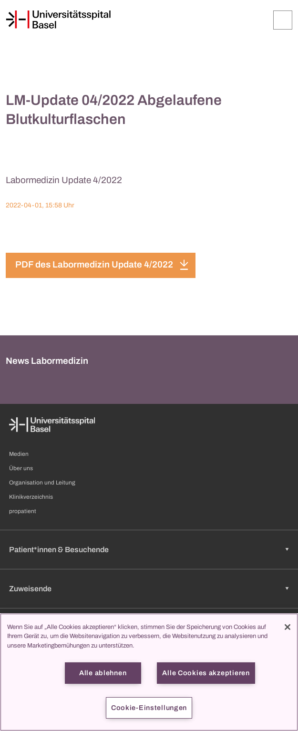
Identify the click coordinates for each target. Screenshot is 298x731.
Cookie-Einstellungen (149, 707)
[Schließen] (287, 627)
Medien (19, 454)
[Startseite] (58, 19)
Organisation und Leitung (42, 482)
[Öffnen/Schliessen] (282, 20)
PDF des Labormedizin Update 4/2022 (94, 264)
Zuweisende (30, 589)
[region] (149, 672)
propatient (22, 511)
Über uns (21, 468)
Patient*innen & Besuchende (59, 550)
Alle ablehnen (102, 673)
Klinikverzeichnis (31, 497)
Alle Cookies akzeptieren (205, 673)
